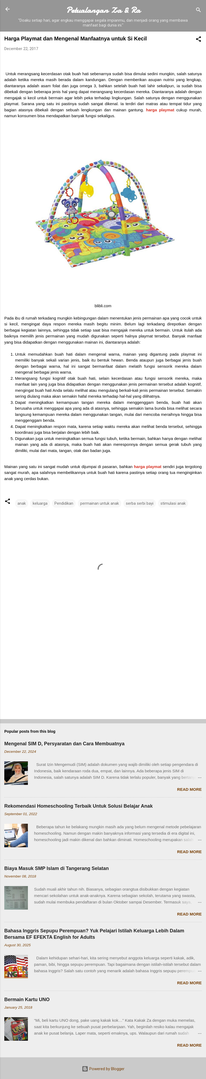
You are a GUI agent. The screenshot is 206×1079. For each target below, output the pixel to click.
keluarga (40, 503)
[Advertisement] (103, 673)
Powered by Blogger (103, 1068)
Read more (189, 789)
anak (21, 503)
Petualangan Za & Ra (103, 10)
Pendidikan (63, 503)
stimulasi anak (173, 503)
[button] (198, 40)
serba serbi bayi (139, 503)
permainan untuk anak (99, 503)
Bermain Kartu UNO (27, 999)
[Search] (198, 11)
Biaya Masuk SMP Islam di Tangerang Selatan (56, 868)
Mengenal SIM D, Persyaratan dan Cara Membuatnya (64, 743)
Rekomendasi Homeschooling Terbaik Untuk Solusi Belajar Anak (78, 806)
